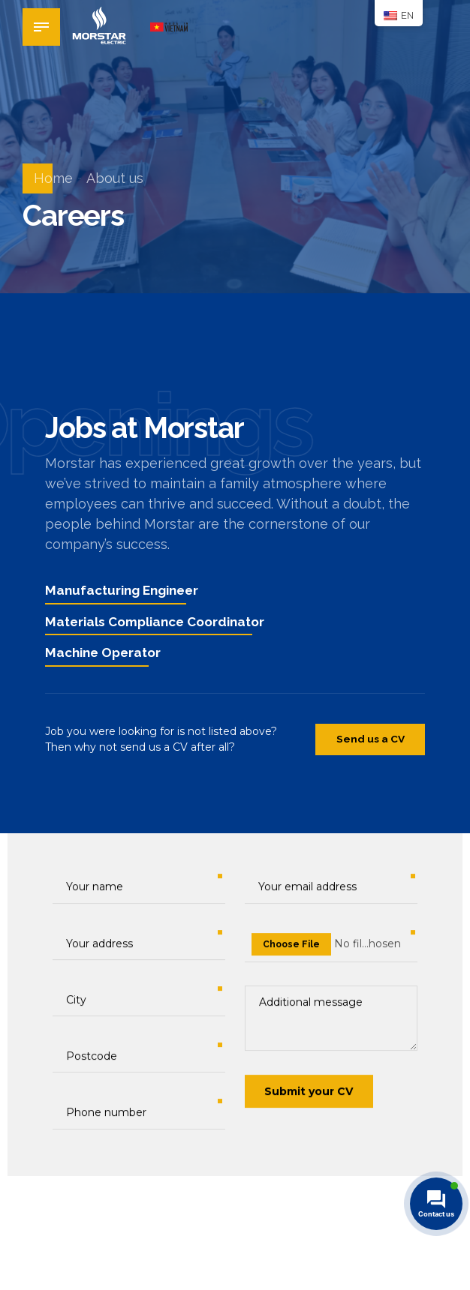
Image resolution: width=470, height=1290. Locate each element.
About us (114, 178)
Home (53, 178)
